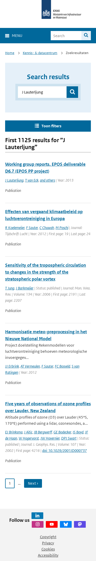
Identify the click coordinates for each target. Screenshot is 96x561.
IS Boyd (78, 432)
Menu (17, 35)
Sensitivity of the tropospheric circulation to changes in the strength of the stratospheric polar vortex (45, 272)
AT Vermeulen (30, 366)
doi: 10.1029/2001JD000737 (64, 450)
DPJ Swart (69, 438)
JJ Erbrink (12, 366)
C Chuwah (46, 227)
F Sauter (32, 227)
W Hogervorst (29, 438)
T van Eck (31, 180)
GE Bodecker (62, 432)
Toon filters (51, 125)
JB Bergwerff (43, 432)
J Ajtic (28, 432)
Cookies (48, 549)
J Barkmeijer (25, 288)
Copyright (48, 536)
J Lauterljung (14, 180)
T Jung (9, 288)
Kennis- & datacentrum (40, 53)
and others (47, 180)
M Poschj (62, 227)
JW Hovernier (50, 438)
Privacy (48, 543)
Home (9, 53)
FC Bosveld (62, 366)
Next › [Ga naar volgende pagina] (33, 483)
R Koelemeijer (15, 227)
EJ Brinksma (14, 432)
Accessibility (48, 555)
